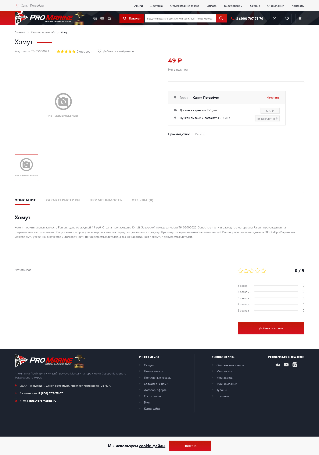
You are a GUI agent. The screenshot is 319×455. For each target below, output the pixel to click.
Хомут (64, 32)
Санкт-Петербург (32, 5)
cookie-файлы (152, 445)
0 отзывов (83, 51)
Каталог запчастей (43, 32)
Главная (20, 32)
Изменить (273, 97)
